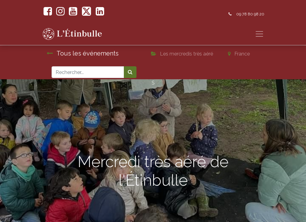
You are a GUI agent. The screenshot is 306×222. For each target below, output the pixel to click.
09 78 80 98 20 (250, 14)
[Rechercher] (130, 72)
